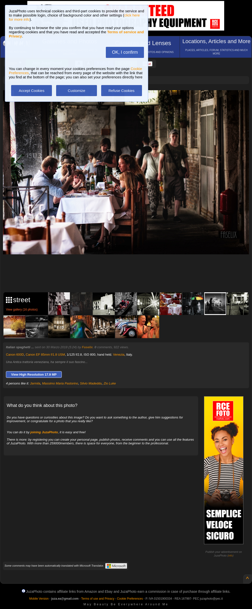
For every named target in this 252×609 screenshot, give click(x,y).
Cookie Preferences (130, 598)
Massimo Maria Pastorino (60, 383)
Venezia (118, 354)
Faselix (87, 347)
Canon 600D (15, 354)
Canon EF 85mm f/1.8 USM (45, 354)
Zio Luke (110, 383)
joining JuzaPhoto (44, 432)
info (230, 555)
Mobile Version (39, 598)
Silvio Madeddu (91, 383)
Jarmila (35, 383)
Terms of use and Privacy (97, 598)
